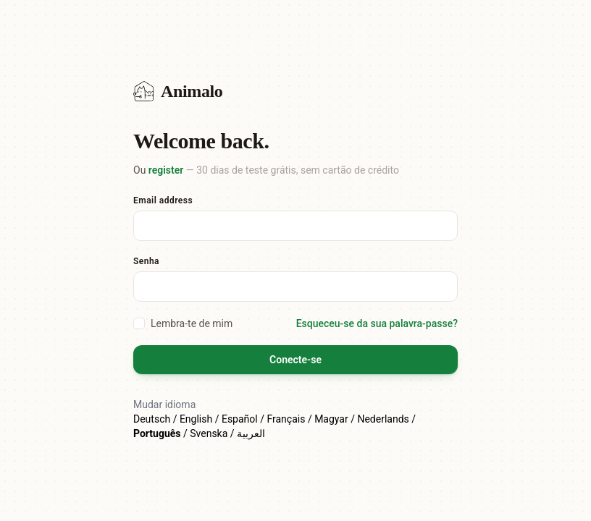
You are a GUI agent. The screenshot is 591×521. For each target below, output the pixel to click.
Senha (146, 261)
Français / (290, 419)
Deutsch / (156, 419)
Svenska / (213, 433)
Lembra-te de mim (182, 323)
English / (201, 419)
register (166, 170)
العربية (251, 433)
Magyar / (335, 419)
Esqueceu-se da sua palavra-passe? (377, 323)
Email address (163, 200)
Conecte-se (295, 359)
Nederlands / (386, 419)
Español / (244, 419)
